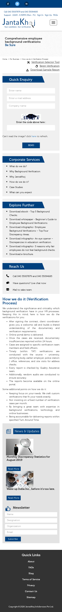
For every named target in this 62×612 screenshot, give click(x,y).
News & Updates (27, 431)
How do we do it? (19, 182)
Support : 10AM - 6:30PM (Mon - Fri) (20, 15)
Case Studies (16, 187)
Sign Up (48, 15)
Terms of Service (31, 579)
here (34, 136)
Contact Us (31, 591)
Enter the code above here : (31, 122)
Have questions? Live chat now (26, 283)
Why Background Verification (24, 171)
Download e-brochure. (21, 254)
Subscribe (13, 539)
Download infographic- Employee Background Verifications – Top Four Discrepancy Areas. (28, 231)
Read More (13, 469)
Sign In (40, 15)
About (31, 561)
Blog (31, 573)
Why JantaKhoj (17, 177)
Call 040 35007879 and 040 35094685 (21, 12)
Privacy (31, 585)
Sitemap (31, 597)
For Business (14, 59)
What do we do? (18, 166)
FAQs (55, 15)
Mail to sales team (19, 290)
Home (4, 59)
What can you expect (20, 192)
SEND (31, 145)
